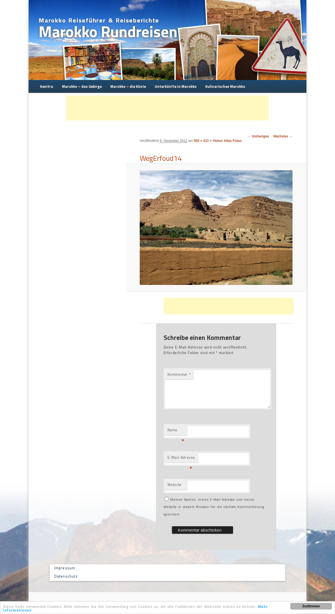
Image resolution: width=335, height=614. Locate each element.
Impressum (64, 568)
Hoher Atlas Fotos (227, 141)
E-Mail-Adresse (181, 459)
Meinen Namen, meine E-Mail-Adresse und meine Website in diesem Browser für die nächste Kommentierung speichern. (214, 507)
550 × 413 (201, 141)
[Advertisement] (167, 108)
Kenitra (46, 86)
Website (175, 484)
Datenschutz (66, 576)
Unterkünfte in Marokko (176, 86)
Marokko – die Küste (128, 86)
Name (176, 431)
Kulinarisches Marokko (225, 86)
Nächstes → (282, 136)
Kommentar (179, 374)
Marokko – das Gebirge (82, 86)
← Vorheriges (258, 136)
